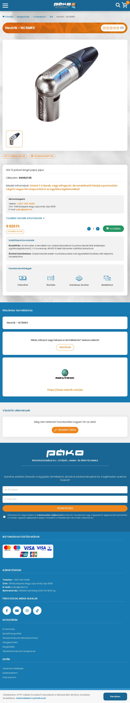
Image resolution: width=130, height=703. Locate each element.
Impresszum (9, 677)
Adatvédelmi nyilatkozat (31, 698)
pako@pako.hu (24, 209)
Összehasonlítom (42, 156)
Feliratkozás (65, 508)
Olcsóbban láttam (15, 232)
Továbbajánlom (15, 156)
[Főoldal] (65, 5)
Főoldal (8, 16)
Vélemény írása (65, 430)
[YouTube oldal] (17, 610)
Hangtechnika (10, 642)
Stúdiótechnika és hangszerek (19, 651)
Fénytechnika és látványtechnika (20, 637)
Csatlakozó (39, 16)
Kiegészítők (23, 16)
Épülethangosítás (12, 633)
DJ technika (9, 629)
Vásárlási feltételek (13, 668)
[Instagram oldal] (27, 610)
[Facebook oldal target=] (7, 610)
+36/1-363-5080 (26, 203)
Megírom (65, 347)
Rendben (115, 696)
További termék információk (25, 218)
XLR (51, 16)
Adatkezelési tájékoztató (50, 515)
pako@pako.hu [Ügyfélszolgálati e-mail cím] (19, 587)
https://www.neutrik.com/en (65, 390)
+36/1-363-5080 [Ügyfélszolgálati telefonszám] (21, 579)
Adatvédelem (10, 672)
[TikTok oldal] (37, 610)
